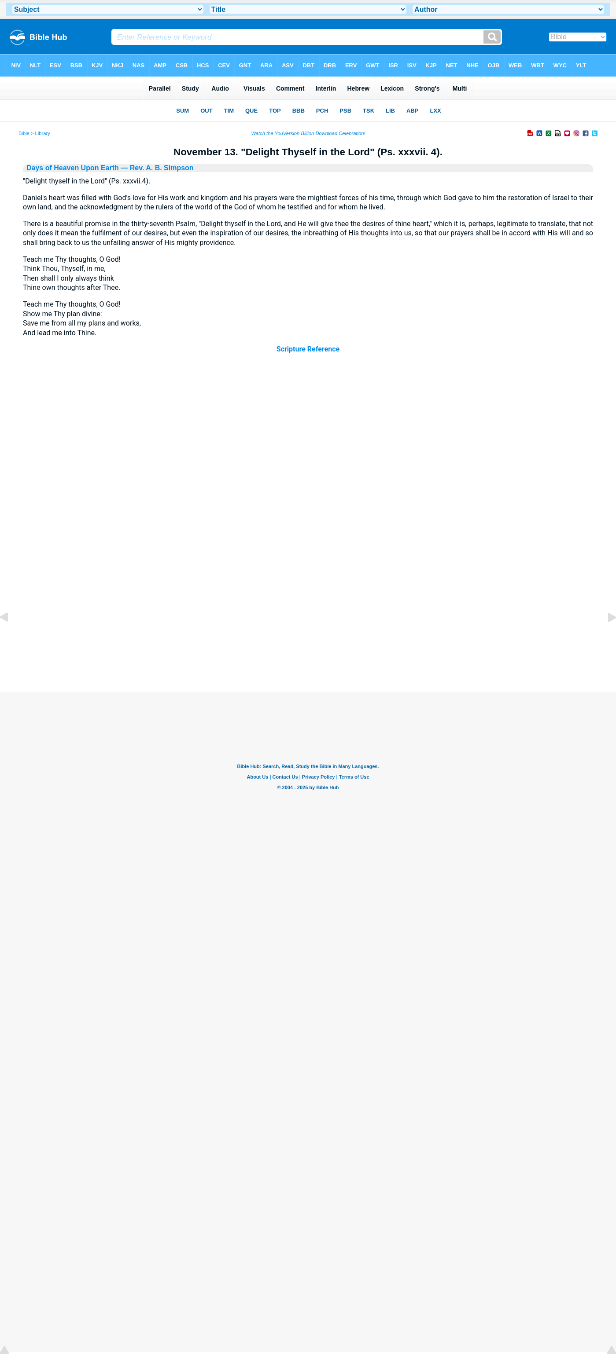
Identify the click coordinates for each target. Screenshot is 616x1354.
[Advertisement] (308, 639)
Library (42, 133)
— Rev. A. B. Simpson (157, 168)
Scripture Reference (308, 349)
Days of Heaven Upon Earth (73, 168)
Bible (24, 133)
